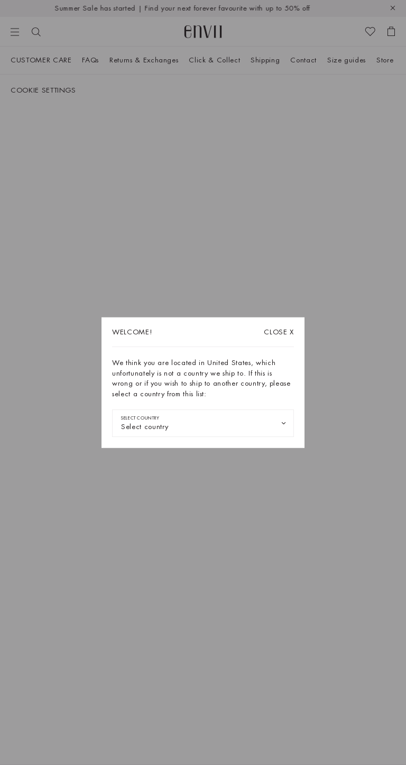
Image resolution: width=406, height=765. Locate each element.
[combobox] (203, 423)
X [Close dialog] (279, 332)
